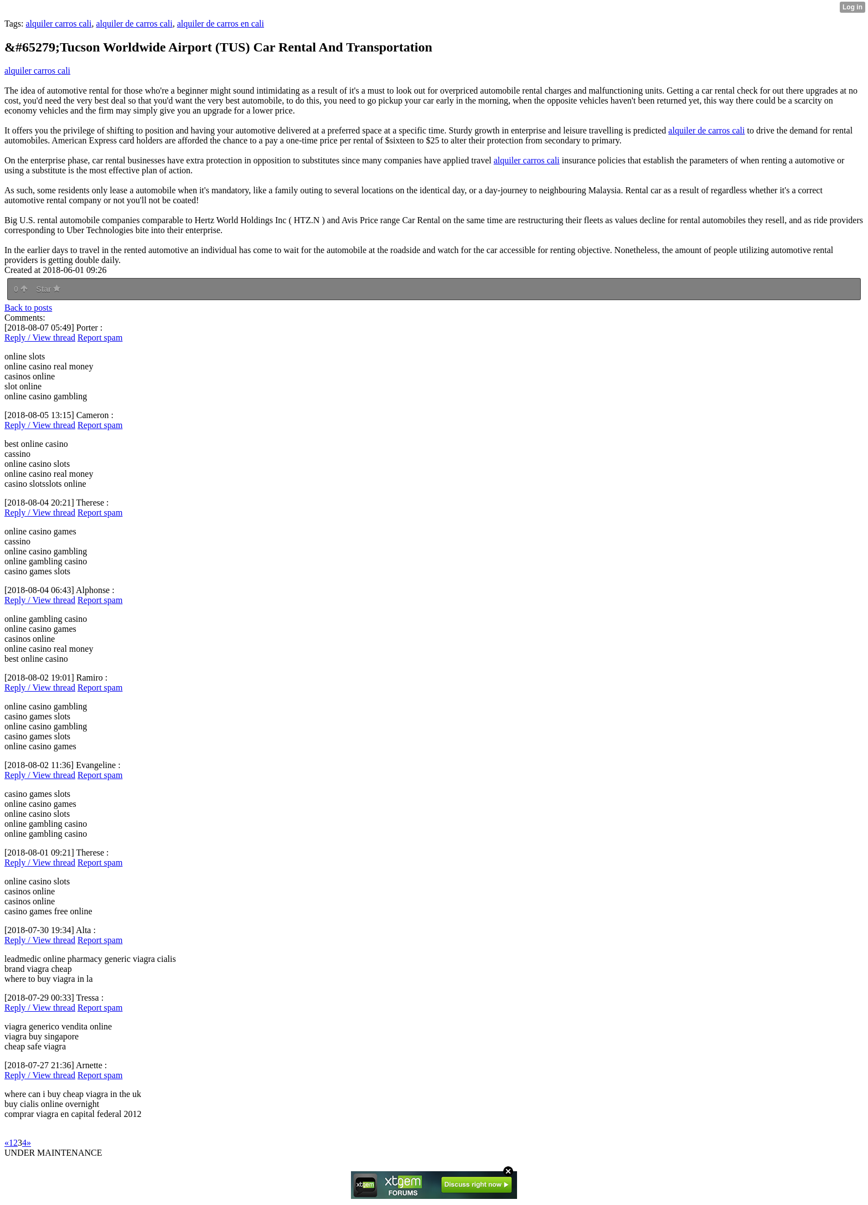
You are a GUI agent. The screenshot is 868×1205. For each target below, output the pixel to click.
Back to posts (28, 307)
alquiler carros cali (58, 23)
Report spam (100, 337)
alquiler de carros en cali (220, 23)
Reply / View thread (39, 337)
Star (48, 289)
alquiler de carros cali (134, 23)
